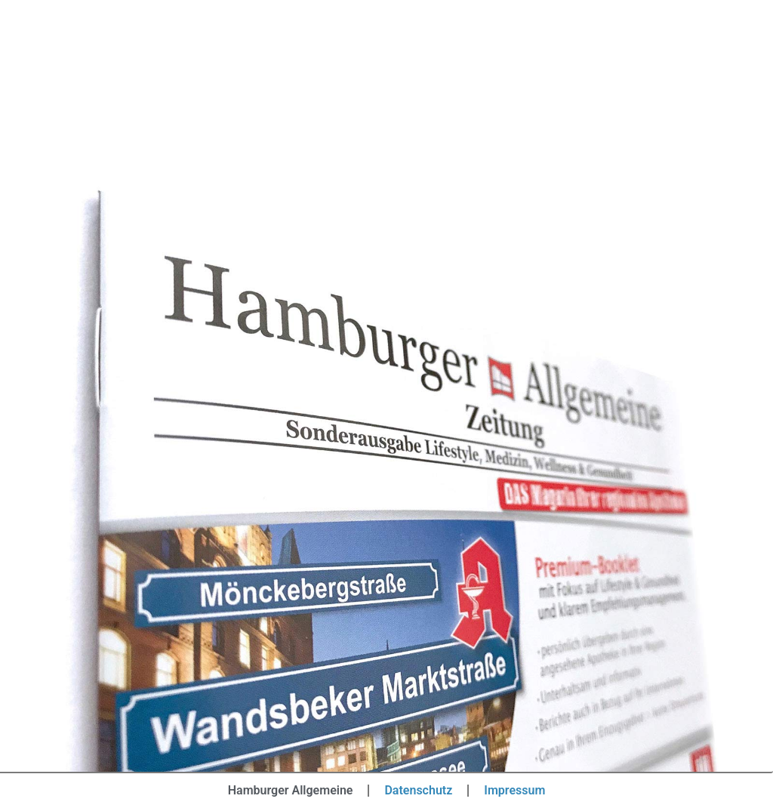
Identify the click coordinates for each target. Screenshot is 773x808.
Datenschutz (418, 790)
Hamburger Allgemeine (290, 790)
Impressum (514, 790)
